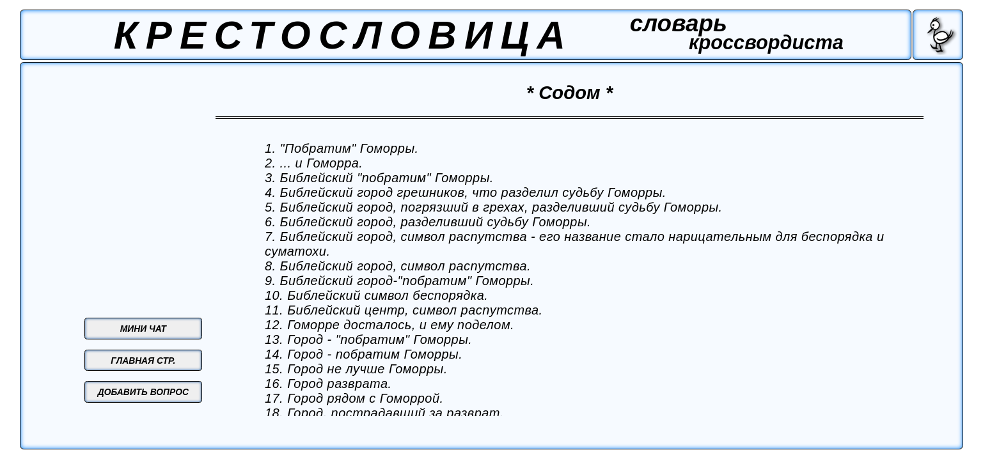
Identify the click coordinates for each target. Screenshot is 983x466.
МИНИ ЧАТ (143, 328)
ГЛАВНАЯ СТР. (143, 360)
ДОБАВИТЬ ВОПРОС (143, 392)
